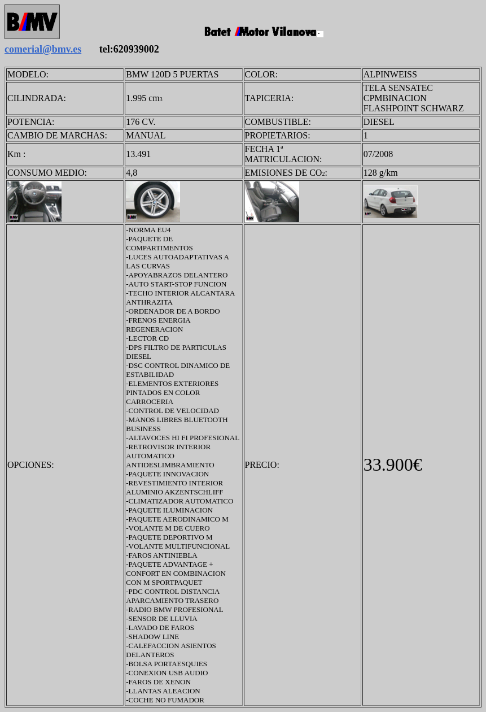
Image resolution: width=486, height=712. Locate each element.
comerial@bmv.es (43, 49)
